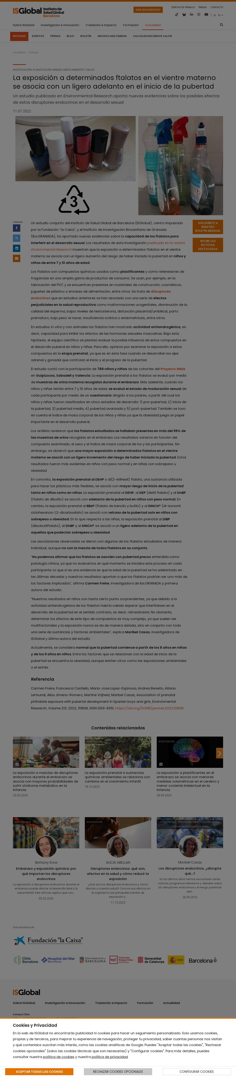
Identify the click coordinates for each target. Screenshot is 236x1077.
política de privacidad (110, 1057)
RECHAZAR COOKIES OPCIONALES (118, 1071)
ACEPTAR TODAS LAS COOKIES (39, 1071)
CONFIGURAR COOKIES (197, 1071)
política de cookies (58, 1057)
